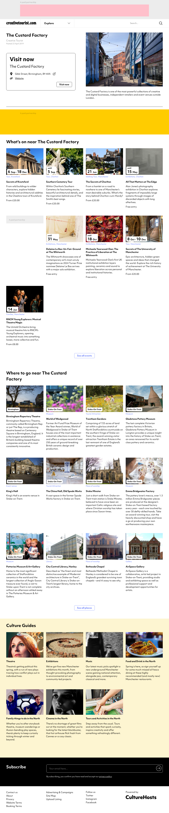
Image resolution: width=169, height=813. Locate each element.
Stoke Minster (93, 491)
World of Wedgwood (57, 418)
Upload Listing (54, 799)
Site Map (51, 795)
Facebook (91, 802)
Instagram (91, 799)
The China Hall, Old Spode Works (64, 491)
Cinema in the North (57, 718)
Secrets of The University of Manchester (140, 250)
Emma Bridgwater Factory (140, 491)
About (9, 795)
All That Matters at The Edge (141, 181)
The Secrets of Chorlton (98, 181)
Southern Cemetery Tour (59, 181)
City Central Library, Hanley (61, 566)
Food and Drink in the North (140, 661)
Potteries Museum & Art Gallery (23, 566)
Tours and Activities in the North (103, 718)
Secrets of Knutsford (17, 181)
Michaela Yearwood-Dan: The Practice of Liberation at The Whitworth (102, 252)
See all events (84, 355)
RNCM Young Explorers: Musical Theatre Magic (23, 321)
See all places (84, 607)
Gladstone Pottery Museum (140, 418)
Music (89, 661)
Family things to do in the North (23, 718)
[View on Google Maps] (54, 73)
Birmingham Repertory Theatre (23, 416)
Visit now (64, 84)
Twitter (89, 795)
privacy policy (105, 776)
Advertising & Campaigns (59, 792)
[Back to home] (21, 24)
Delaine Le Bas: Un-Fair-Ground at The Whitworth (63, 250)
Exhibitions (52, 661)
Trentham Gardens (96, 418)
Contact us (12, 792)
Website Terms (14, 802)
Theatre (10, 661)
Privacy (10, 799)
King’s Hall (12, 491)
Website (19, 78)
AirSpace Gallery (135, 566)
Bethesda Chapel (95, 566)
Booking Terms (14, 806)
